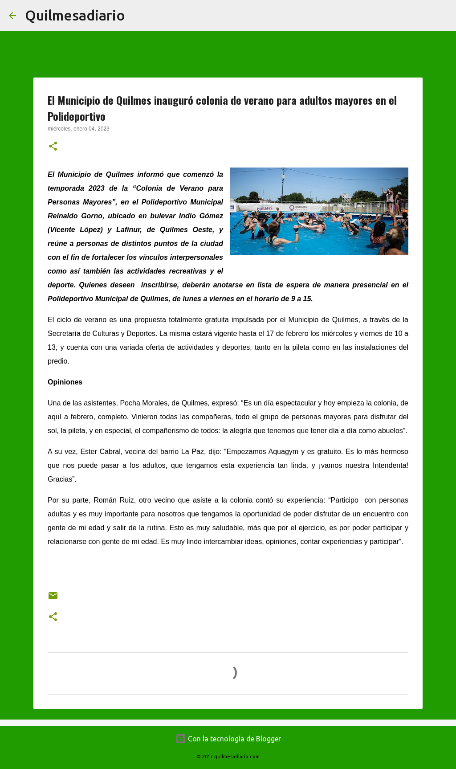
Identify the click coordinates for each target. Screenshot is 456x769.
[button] (53, 147)
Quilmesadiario (75, 15)
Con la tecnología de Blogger (228, 739)
